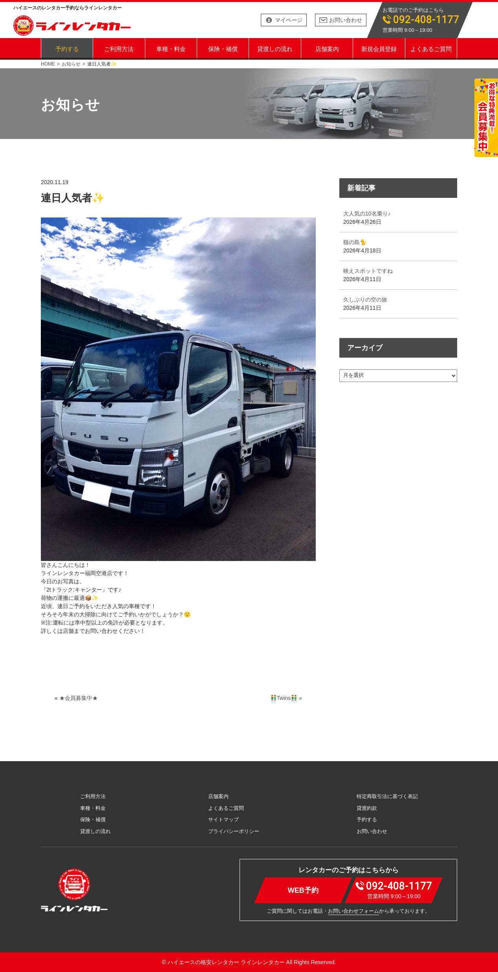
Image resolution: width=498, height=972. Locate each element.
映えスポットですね (368, 271)
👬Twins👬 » (286, 698)
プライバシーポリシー (233, 831)
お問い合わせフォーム (353, 911)
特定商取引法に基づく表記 (387, 796)
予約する (67, 48)
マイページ (288, 20)
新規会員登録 (379, 48)
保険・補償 (223, 48)
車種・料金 (171, 48)
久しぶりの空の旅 (365, 299)
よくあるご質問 (431, 48)
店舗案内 (327, 48)
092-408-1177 (426, 20)
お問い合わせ (345, 20)
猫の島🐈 (354, 242)
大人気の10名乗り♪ (367, 213)
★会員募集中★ (78, 698)
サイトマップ (223, 819)
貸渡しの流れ (275, 48)
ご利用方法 (119, 48)
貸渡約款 (367, 808)
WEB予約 (303, 890)
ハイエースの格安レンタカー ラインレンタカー (226, 962)
